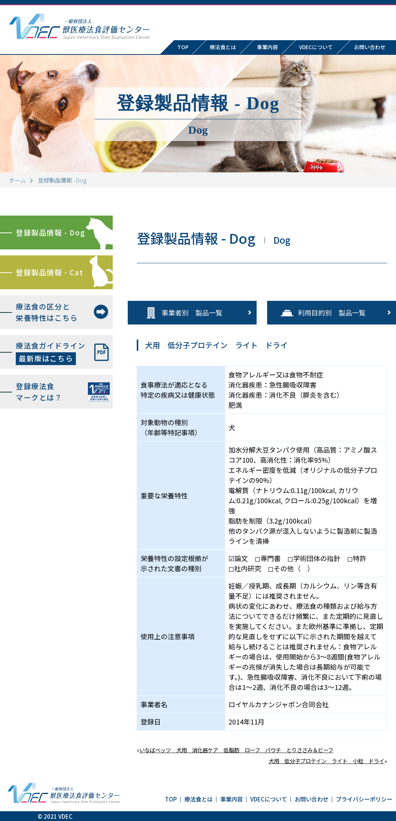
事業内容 (267, 47)
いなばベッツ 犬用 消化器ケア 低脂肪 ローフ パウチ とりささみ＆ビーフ (236, 750)
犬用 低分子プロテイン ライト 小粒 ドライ (326, 761)
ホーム (17, 180)
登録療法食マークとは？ (39, 392)
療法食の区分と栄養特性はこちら (47, 312)
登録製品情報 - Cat (49, 272)
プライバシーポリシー (364, 799)
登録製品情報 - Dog (50, 232)
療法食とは (223, 47)
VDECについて (316, 47)
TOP (183, 47)
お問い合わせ (311, 799)
